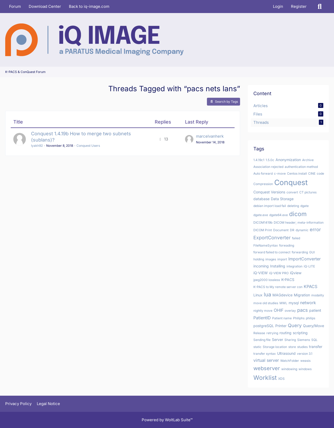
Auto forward (263, 173)
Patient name (282, 318)
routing (285, 333)
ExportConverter (272, 237)
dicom (298, 214)
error (315, 229)
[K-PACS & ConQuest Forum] (94, 40)
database (261, 199)
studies (302, 347)
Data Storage (282, 199)
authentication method (301, 167)
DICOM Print (262, 230)
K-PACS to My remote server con (277, 287)
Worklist (265, 377)
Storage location (275, 347)
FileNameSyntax (265, 245)
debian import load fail (269, 206)
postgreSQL (263, 325)
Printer (281, 325)
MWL (283, 303)
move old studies (265, 303)
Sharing (290, 340)
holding (258, 259)
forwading (286, 245)
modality (317, 295)
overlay (290, 311)
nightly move (262, 311)
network (308, 302)
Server (277, 339)
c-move (280, 173)
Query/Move (313, 325)
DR (292, 230)
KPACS (310, 286)
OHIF (278, 310)
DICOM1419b (262, 222)
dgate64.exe (278, 215)
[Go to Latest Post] (189, 139)
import (282, 259)
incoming (261, 266)
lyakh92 (37, 146)
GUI (312, 252)
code (320, 173)
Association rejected (268, 167)
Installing (277, 266)
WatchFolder (289, 361)
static (257, 347)
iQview (295, 273)
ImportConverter (304, 258)
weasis (305, 361)
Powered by (167, 419)
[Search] (320, 6)
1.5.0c (270, 160)
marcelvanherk (210, 136)
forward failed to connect (271, 252)
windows (305, 369)
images (270, 259)
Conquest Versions (269, 192)
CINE (311, 173)
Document (281, 230)
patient (315, 310)
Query (295, 325)
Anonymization (288, 159)
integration (294, 266)
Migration (302, 295)
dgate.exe (260, 215)
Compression (263, 184)
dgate (304, 206)
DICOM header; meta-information (299, 222)
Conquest (291, 182)
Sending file (262, 340)
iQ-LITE (309, 266)
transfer (315, 346)
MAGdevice (282, 295)
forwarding (300, 252)
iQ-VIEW (260, 273)
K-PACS (287, 279)
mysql (294, 303)
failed (296, 238)
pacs (302, 310)
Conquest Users (88, 146)
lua (267, 294)
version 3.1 (304, 354)
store (292, 347)
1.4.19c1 (258, 160)
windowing (289, 369)
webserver (266, 368)
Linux (258, 295)
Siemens (303, 340)
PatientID (262, 317)
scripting (300, 333)
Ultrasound (286, 353)
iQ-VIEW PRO (279, 273)
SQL (314, 340)
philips (310, 318)
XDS (281, 379)
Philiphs (299, 318)
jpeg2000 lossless (266, 280)
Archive (308, 160)
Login (278, 6)
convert (292, 192)
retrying (272, 333)
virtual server (266, 360)
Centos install (297, 173)
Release (259, 333)
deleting (293, 206)
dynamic (302, 230)
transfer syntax (264, 354)
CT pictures (308, 192)
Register (299, 6)
